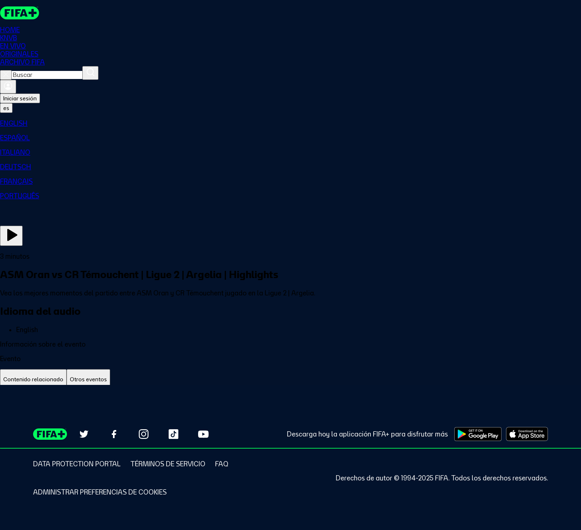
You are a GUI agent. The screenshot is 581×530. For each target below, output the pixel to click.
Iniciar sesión (20, 98)
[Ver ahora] (11, 236)
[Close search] (6, 75)
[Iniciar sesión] (8, 87)
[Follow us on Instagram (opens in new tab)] (144, 434)
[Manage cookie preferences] (100, 492)
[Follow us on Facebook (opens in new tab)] (114, 434)
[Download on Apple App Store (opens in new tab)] (527, 434)
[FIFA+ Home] (19, 13)
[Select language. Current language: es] (6, 108)
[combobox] (47, 75)
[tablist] (290, 379)
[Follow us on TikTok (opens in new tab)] (173, 434)
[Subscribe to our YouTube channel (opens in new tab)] (203, 434)
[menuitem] (290, 123)
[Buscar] (90, 73)
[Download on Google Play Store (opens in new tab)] (478, 434)
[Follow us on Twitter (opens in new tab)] (84, 434)
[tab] (33, 379)
